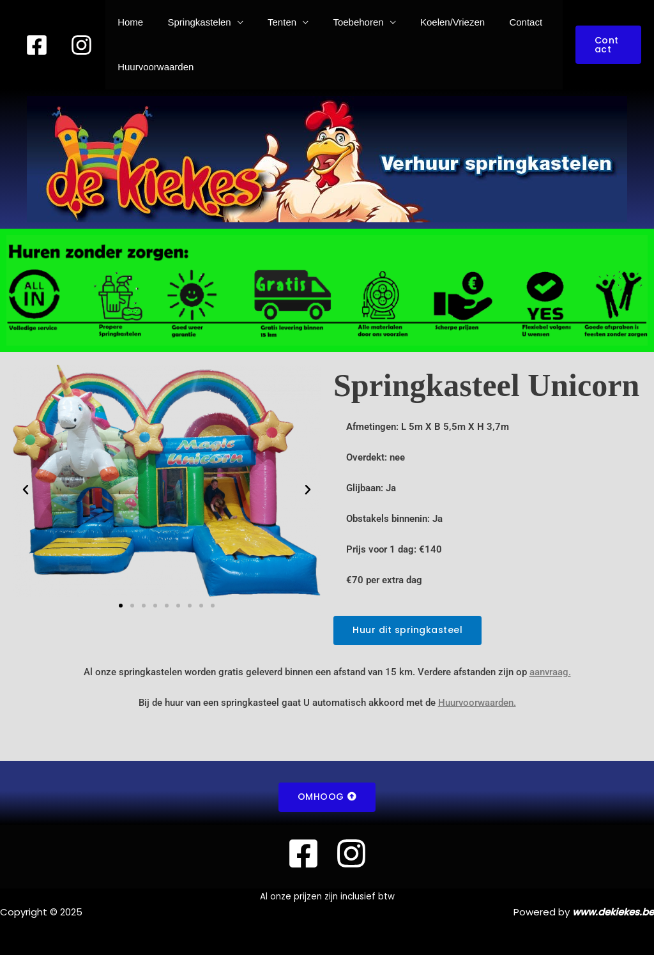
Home (128, 22)
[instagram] (81, 45)
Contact (496, 22)
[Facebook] (37, 45)
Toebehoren (339, 22)
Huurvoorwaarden (153, 66)
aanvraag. (550, 672)
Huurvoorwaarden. (477, 702)
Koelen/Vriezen (429, 22)
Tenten (268, 22)
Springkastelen (191, 22)
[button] (606, 45)
